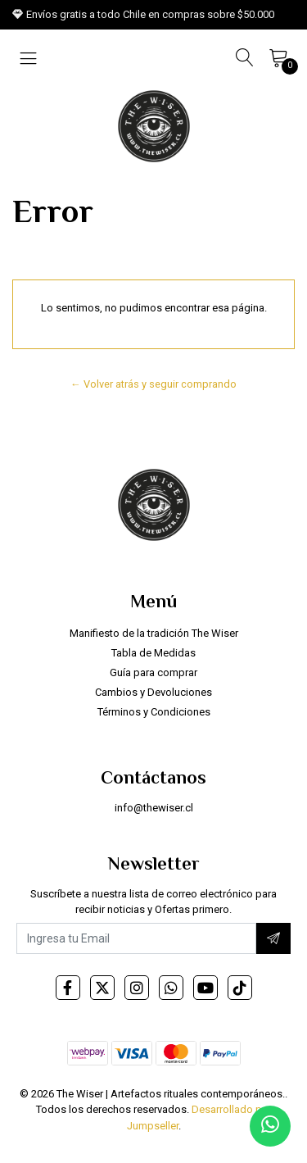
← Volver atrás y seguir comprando (153, 384)
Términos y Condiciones (153, 712)
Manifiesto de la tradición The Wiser (154, 633)
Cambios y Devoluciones (153, 692)
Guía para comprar (153, 672)
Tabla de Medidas (153, 653)
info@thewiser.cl (154, 808)
